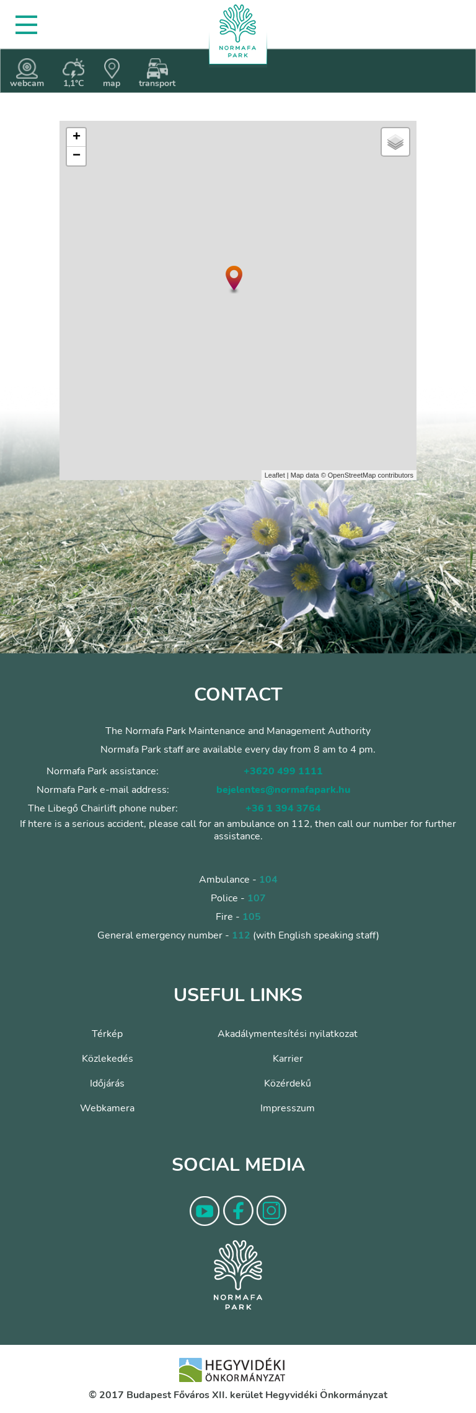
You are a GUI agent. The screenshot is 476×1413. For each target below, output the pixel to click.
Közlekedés (107, 1058)
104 (268, 879)
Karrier (288, 1058)
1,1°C (73, 73)
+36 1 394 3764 (283, 808)
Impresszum (287, 1108)
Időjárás (107, 1083)
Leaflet (275, 475)
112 (241, 935)
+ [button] (77, 137)
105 (251, 917)
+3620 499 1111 (283, 771)
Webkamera (107, 1108)
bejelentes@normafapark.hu (283, 790)
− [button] (77, 156)
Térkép (107, 1034)
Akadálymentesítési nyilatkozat (288, 1034)
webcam (27, 73)
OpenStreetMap (352, 475)
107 (256, 898)
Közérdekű (287, 1083)
